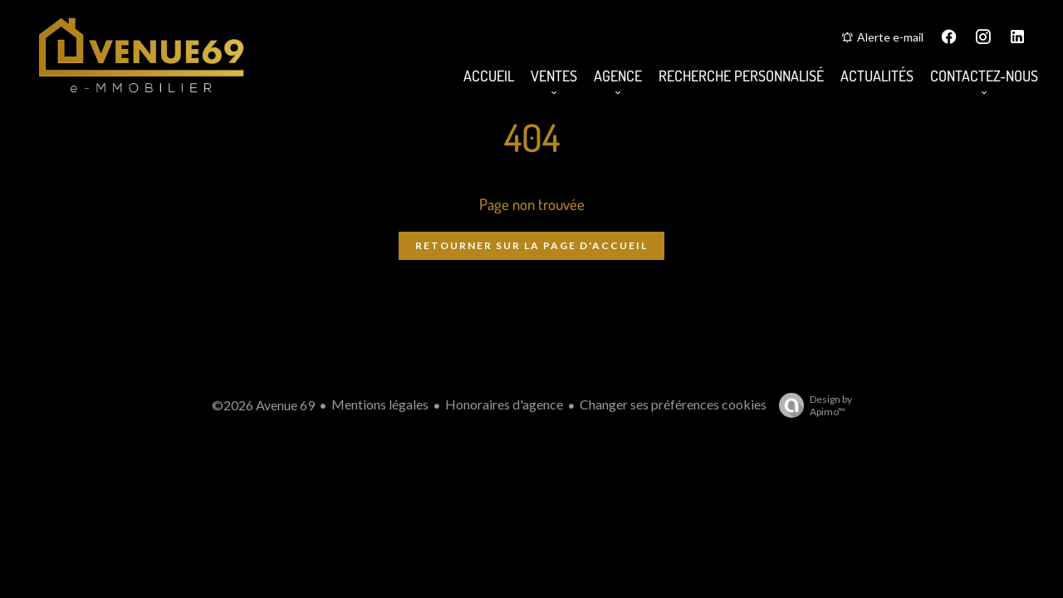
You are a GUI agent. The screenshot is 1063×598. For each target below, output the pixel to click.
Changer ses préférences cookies (673, 404)
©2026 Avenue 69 (263, 405)
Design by (811, 405)
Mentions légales (380, 404)
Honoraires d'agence (504, 404)
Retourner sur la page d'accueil (531, 245)
